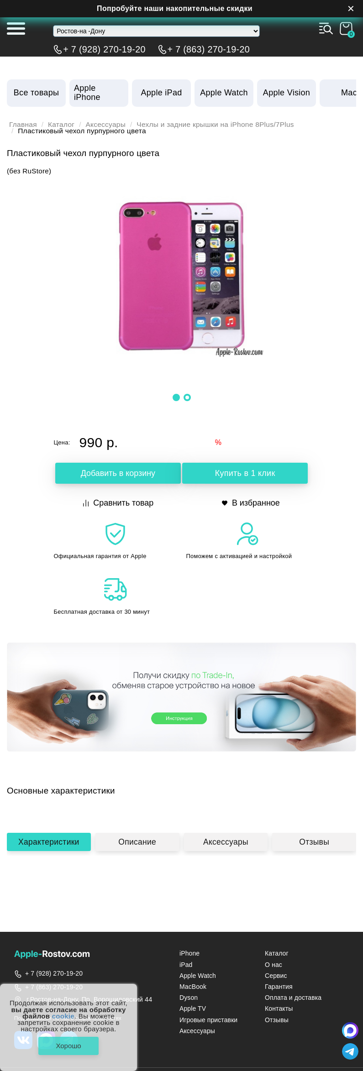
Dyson (188, 997)
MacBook (192, 986)
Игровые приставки (208, 1020)
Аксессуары (106, 124)
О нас (273, 964)
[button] (176, 397)
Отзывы (314, 844)
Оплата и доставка (293, 997)
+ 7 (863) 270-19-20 (209, 49)
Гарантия (279, 986)
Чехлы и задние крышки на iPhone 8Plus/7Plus (216, 124)
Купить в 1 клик (245, 473)
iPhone (189, 953)
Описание (137, 844)
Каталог (61, 124)
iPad (185, 964)
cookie (63, 1016)
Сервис (276, 975)
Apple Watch (197, 975)
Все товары (36, 92)
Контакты (279, 1008)
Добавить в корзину (117, 473)
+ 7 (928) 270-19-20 (104, 49)
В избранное (251, 502)
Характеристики (48, 844)
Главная (23, 124)
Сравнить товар (118, 502)
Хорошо (68, 1046)
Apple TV (192, 1008)
